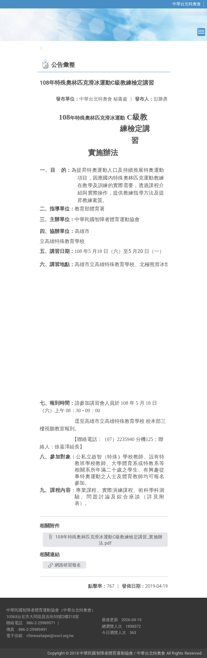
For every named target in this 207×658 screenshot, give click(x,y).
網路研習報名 (64, 564)
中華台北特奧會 (186, 4)
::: (41, 47)
